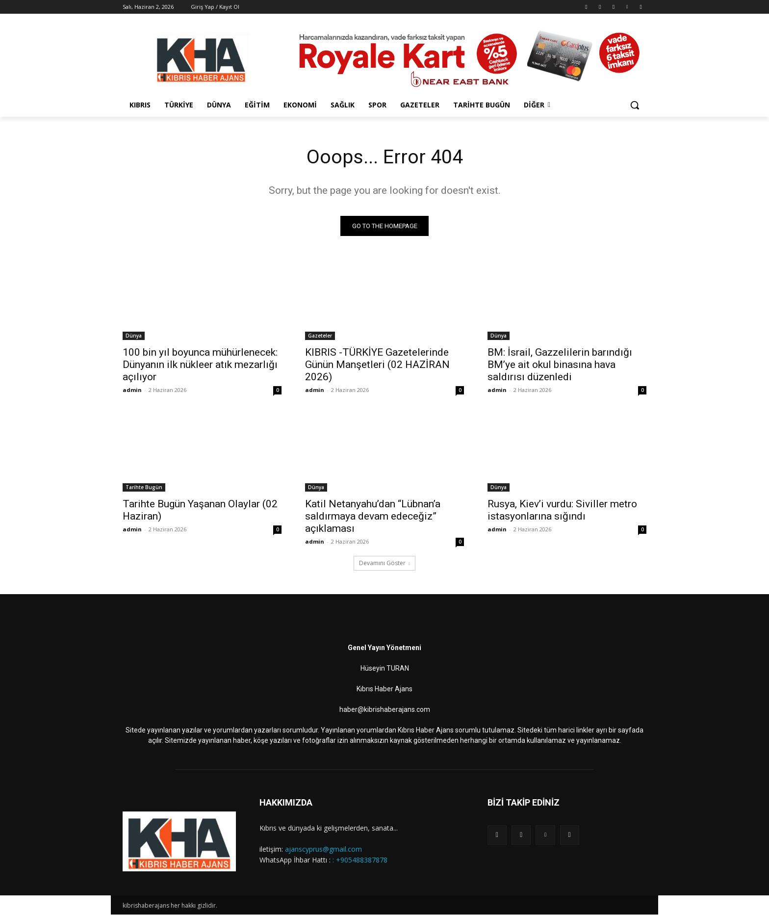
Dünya (134, 336)
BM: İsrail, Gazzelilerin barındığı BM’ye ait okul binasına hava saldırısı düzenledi (559, 365)
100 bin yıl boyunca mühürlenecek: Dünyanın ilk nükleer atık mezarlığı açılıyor (200, 365)
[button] (634, 105)
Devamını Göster (384, 563)
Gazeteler (320, 336)
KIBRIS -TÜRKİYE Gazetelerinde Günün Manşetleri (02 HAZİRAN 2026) (377, 365)
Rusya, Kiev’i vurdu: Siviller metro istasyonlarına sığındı (562, 510)
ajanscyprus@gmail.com (323, 849)
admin (132, 390)
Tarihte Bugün (144, 487)
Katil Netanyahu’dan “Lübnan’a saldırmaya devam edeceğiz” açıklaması (372, 516)
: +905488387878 (360, 860)
